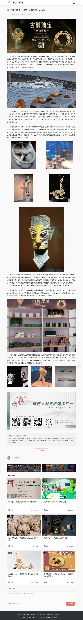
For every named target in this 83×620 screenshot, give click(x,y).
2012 (36, 616)
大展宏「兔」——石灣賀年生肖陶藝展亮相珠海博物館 (23, 575)
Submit (71, 603)
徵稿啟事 (41, 613)
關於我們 (26, 613)
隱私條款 (49, 613)
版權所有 (25, 616)
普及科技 (55, 616)
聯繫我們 (33, 613)
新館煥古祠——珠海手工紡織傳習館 (55, 538)
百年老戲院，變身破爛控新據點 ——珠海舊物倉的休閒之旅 (59, 575)
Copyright (31, 616)
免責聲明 (57, 613)
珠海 (29, 15)
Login (13, 603)
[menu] (74, 3)
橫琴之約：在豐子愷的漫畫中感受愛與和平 (22, 502)
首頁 (19, 613)
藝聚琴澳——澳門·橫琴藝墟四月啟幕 (56, 502)
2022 (40, 616)
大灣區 (10, 517)
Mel (8, 15)
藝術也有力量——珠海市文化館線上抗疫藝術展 (23, 539)
